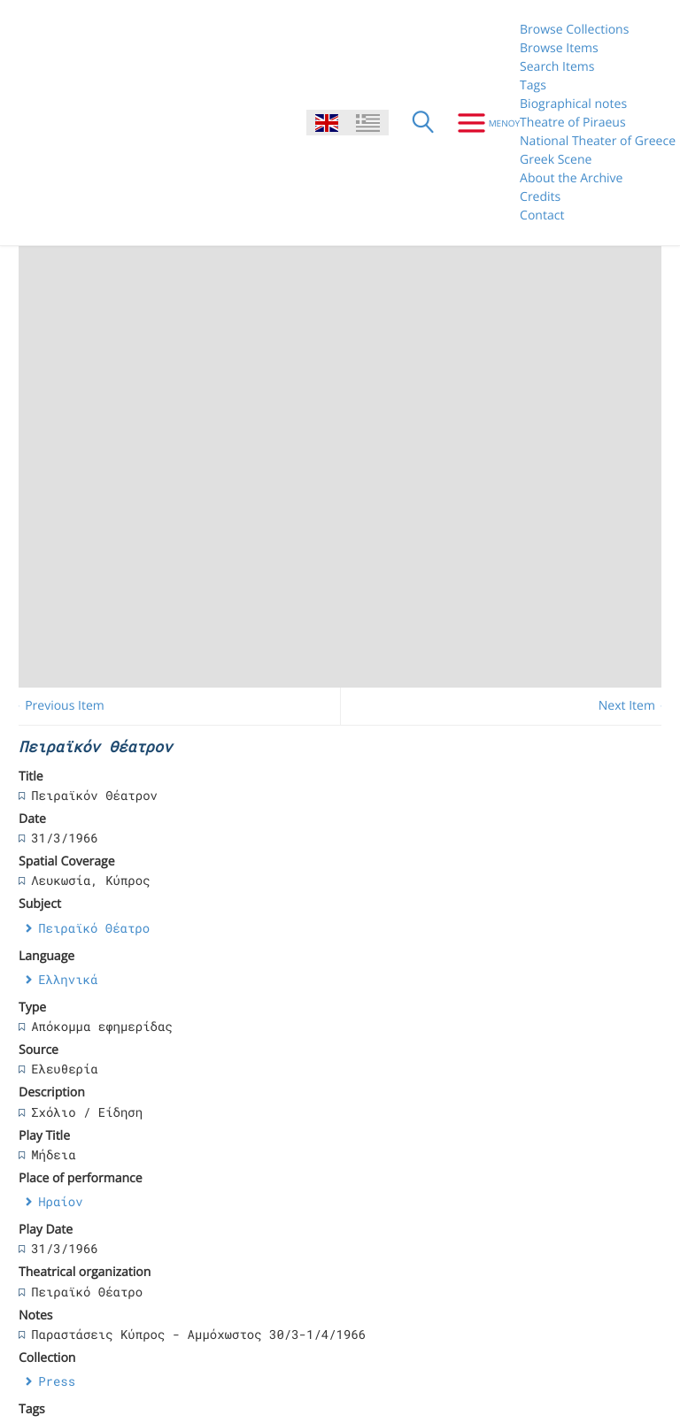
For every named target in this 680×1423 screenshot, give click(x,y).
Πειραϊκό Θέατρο (94, 927)
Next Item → (635, 705)
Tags (533, 85)
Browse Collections (574, 29)
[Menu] (482, 123)
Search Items (557, 66)
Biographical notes (573, 104)
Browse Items (559, 48)
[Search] (423, 123)
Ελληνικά (67, 979)
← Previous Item (57, 705)
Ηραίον (60, 1201)
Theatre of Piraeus (573, 122)
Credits (540, 196)
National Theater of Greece (598, 141)
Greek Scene (555, 159)
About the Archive (571, 178)
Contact (542, 215)
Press (56, 1381)
